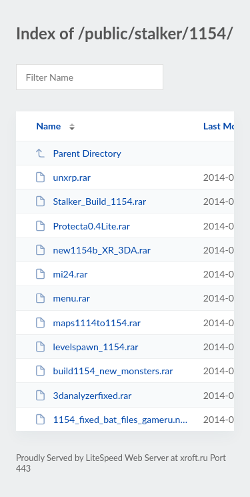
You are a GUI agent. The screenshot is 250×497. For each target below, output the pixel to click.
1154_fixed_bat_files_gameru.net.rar (113, 419)
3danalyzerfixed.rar (83, 395)
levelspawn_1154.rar (86, 346)
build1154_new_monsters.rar (104, 370)
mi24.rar (61, 274)
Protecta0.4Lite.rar (82, 225)
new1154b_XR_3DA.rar (93, 250)
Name (48, 125)
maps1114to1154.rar (88, 322)
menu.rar (62, 298)
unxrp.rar (63, 177)
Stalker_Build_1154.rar (90, 201)
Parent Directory (78, 153)
